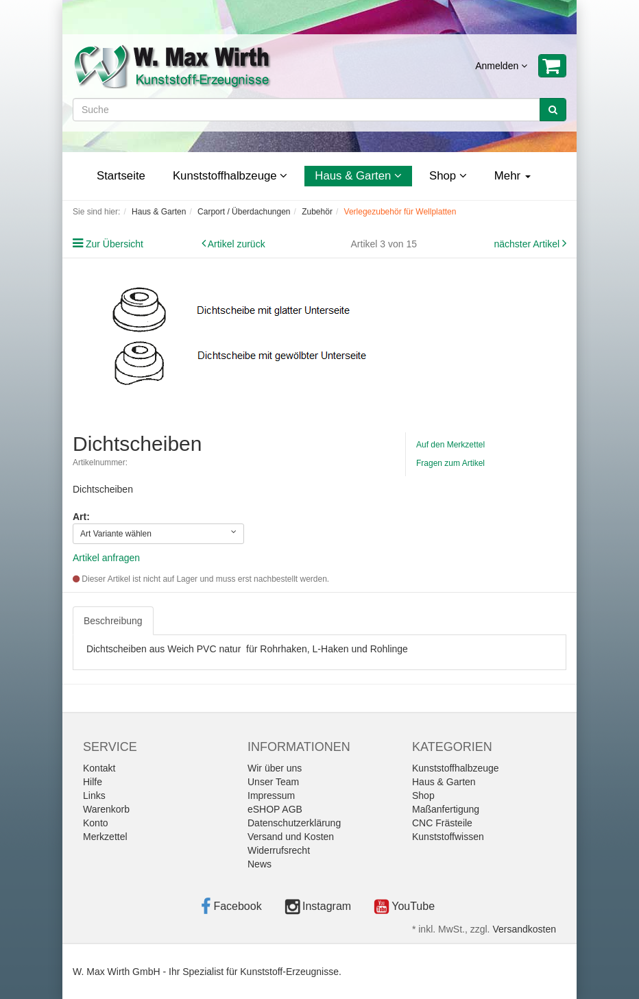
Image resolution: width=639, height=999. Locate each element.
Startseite (121, 175)
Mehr (512, 175)
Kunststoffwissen (448, 836)
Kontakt (99, 768)
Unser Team (273, 781)
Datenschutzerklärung (294, 822)
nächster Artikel (528, 243)
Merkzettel (105, 836)
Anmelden (501, 65)
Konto (95, 822)
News (260, 864)
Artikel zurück (236, 243)
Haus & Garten (358, 175)
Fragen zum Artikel (450, 463)
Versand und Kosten (291, 836)
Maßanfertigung (445, 809)
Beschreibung (113, 620)
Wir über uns (275, 768)
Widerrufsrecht (279, 850)
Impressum (271, 795)
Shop (448, 175)
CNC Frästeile (442, 822)
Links (94, 795)
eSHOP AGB (275, 809)
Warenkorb (106, 809)
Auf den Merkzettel (450, 444)
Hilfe (92, 781)
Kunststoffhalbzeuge (230, 175)
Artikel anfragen (106, 557)
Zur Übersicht (114, 243)
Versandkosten (524, 929)
